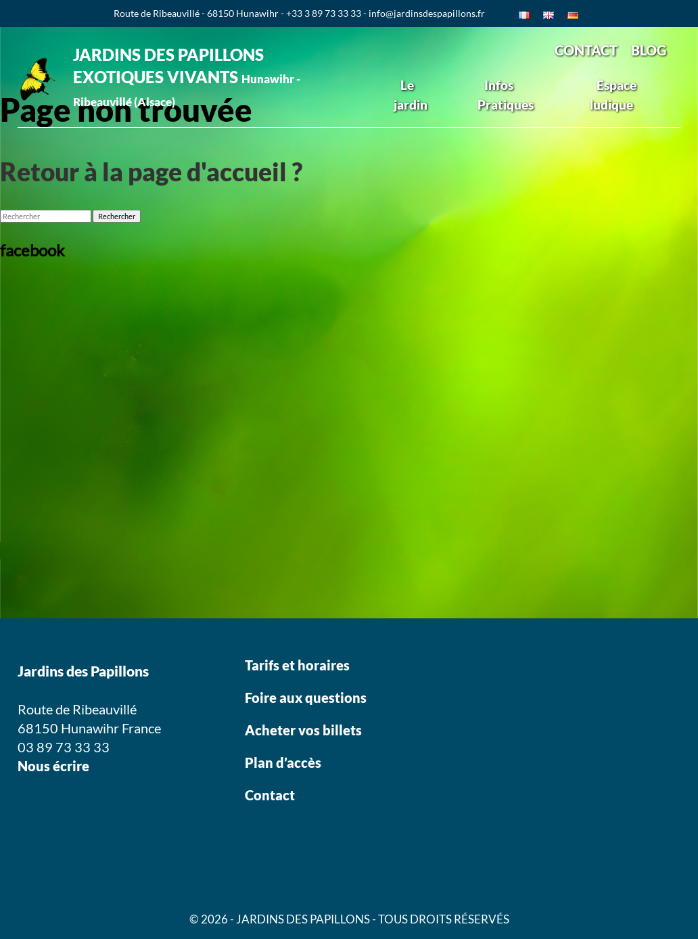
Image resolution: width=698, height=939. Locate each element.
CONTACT (586, 50)
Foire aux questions (306, 697)
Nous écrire (53, 766)
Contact (270, 795)
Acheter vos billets (305, 730)
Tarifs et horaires (297, 665)
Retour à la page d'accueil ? (151, 171)
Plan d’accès (283, 762)
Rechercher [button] (116, 216)
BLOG (648, 50)
